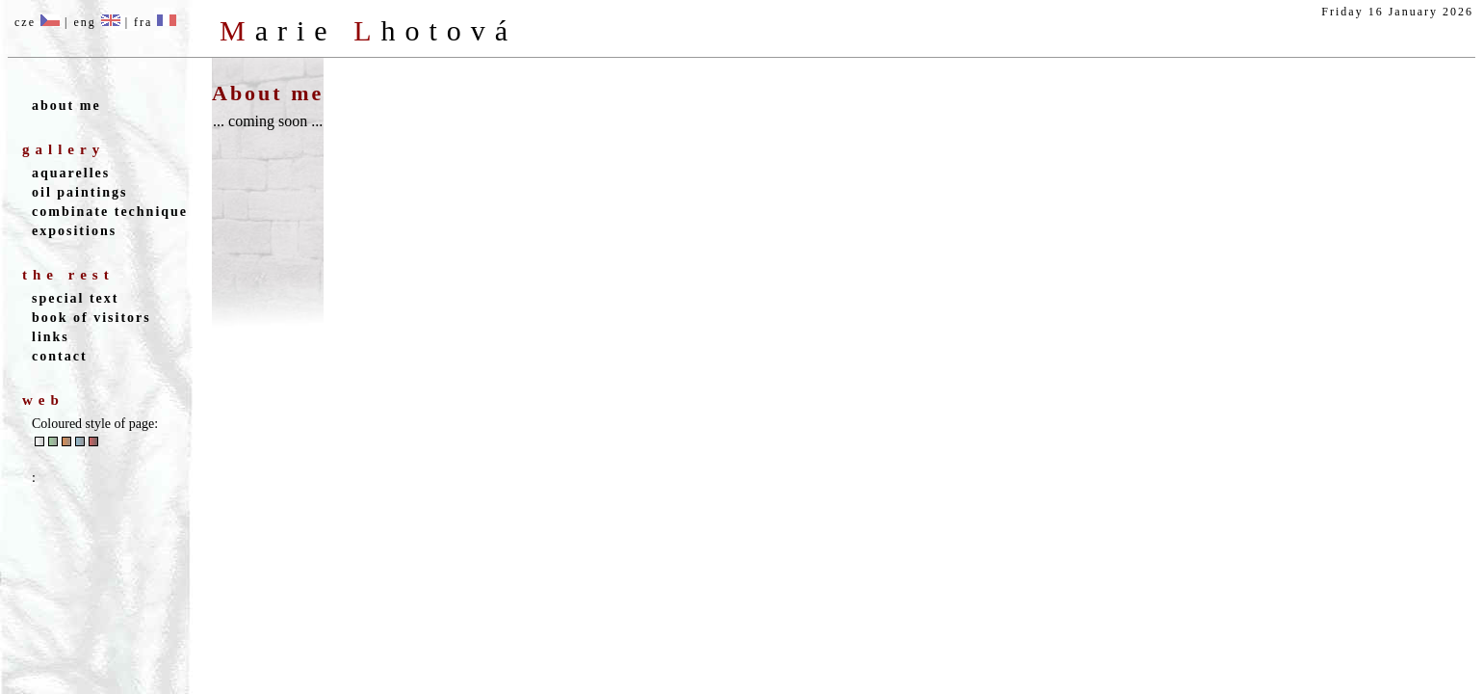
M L (368, 30)
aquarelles (71, 173)
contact (60, 356)
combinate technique (110, 211)
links (50, 337)
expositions (74, 231)
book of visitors (91, 317)
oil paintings (80, 192)
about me (66, 105)
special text (75, 298)
